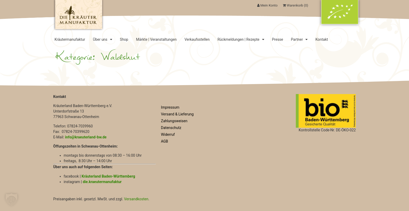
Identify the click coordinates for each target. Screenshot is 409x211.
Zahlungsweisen (174, 121)
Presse (277, 39)
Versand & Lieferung (177, 114)
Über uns (102, 39)
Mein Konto (267, 5)
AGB (164, 141)
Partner (299, 39)
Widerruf (168, 134)
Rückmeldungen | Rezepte (241, 39)
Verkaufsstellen (197, 39)
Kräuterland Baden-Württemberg (108, 176)
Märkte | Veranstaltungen (156, 39)
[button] (11, 199)
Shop (124, 39)
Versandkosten (136, 199)
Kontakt (321, 39)
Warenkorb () (295, 5)
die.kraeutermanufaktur (102, 182)
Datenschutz (171, 128)
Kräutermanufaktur (70, 39)
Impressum (170, 107)
